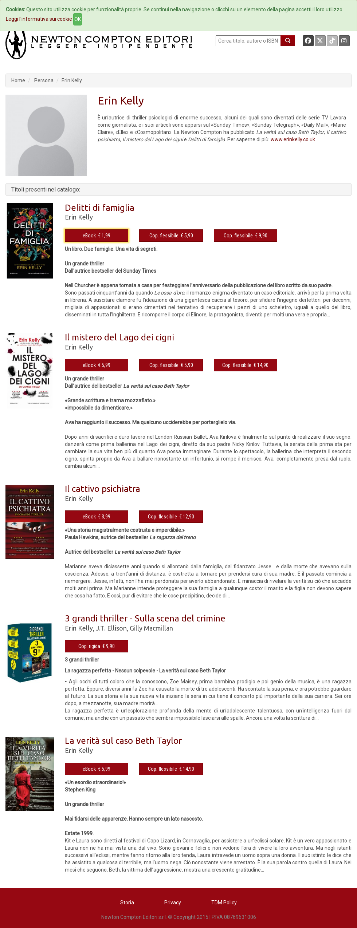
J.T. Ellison (111, 628)
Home (18, 80)
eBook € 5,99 (96, 365)
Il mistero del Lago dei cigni (119, 337)
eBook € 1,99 (96, 235)
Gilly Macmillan (151, 628)
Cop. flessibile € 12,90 (171, 517)
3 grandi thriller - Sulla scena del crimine (145, 618)
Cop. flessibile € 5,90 (171, 235)
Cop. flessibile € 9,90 (245, 235)
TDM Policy (224, 902)
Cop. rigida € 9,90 (96, 646)
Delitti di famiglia (99, 208)
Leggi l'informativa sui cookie (39, 19)
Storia (127, 902)
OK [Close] (77, 19)
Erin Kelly (72, 80)
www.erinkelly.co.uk (293, 139)
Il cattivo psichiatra (102, 489)
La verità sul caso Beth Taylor (123, 741)
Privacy (172, 902)
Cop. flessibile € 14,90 (245, 365)
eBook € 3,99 (96, 517)
